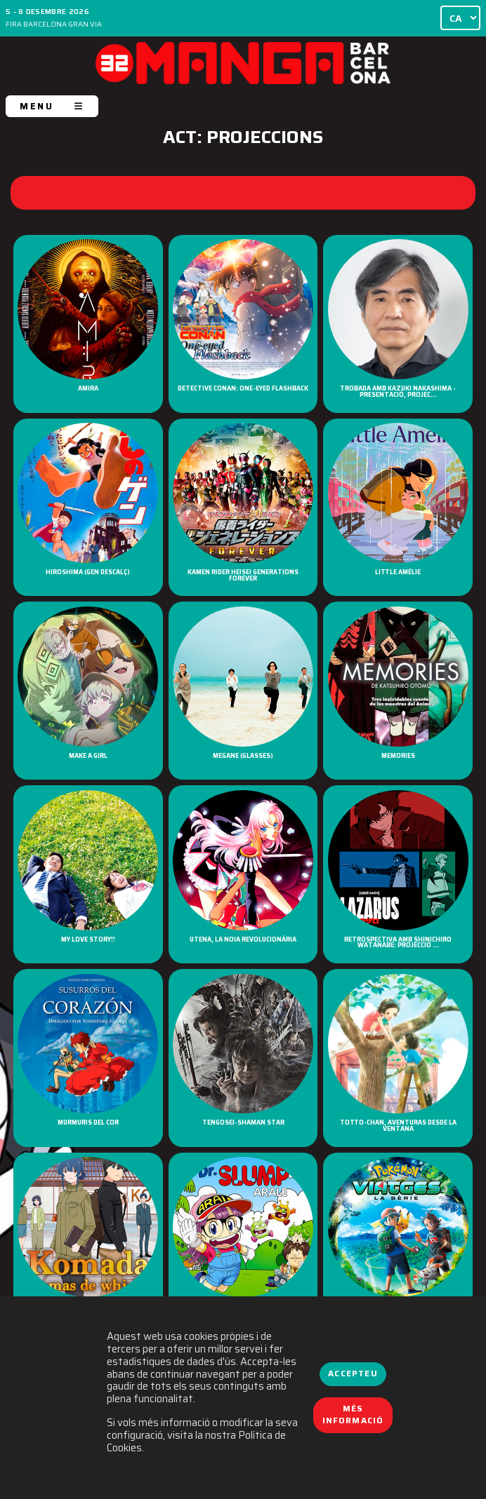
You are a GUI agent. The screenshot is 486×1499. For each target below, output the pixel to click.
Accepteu (352, 1373)
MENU (52, 106)
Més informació (353, 1414)
